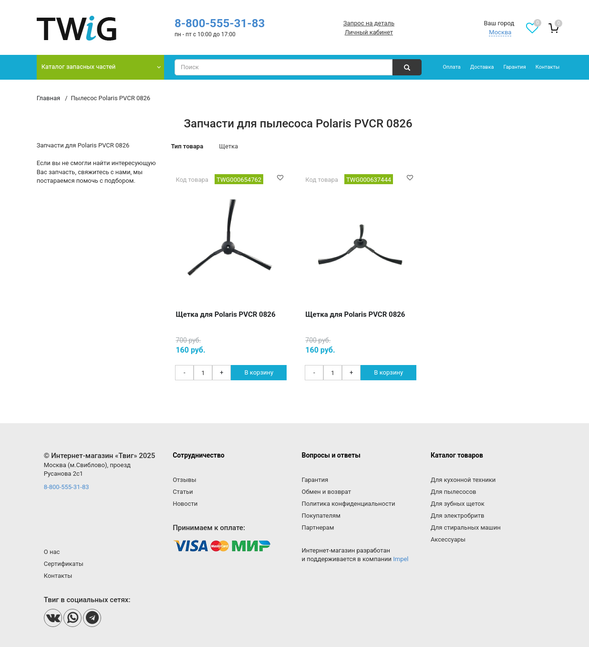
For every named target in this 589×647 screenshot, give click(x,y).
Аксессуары (448, 539)
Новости (185, 503)
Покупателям (321, 515)
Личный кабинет (369, 32)
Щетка (228, 146)
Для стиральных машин (466, 527)
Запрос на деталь (368, 23)
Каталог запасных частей (78, 66)
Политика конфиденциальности (348, 503)
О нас (52, 551)
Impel (400, 559)
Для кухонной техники (463, 479)
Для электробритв (458, 515)
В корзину (258, 372)
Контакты (548, 67)
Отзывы (184, 479)
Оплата (451, 67)
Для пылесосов (453, 491)
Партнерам (318, 527)
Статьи (183, 491)
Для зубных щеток (458, 503)
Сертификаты (63, 563)
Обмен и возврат (326, 491)
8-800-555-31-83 (220, 23)
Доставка (482, 67)
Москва (500, 32)
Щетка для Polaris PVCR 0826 (225, 314)
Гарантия (515, 67)
